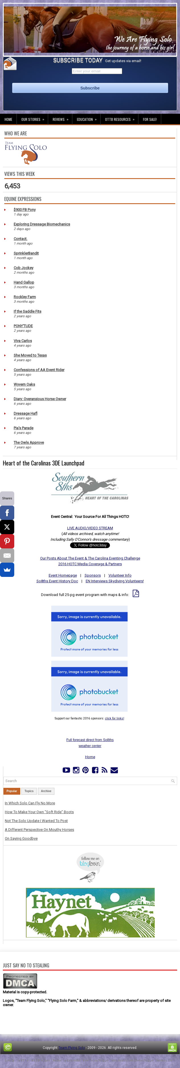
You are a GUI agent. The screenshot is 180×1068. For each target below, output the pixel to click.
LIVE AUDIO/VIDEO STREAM (90, 528)
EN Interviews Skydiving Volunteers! (115, 581)
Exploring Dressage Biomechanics (42, 224)
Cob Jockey (23, 268)
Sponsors (93, 575)
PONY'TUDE (23, 326)
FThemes (28, 1060)
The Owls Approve (29, 442)
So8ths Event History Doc (57, 581)
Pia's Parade (23, 428)
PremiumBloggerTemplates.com (108, 1060)
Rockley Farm (25, 297)
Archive (46, 791)
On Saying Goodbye (21, 838)
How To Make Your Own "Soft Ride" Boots (39, 812)
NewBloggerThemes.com (155, 1060)
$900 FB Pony (25, 210)
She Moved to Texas (30, 355)
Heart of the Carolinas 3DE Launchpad (43, 463)
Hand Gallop (24, 282)
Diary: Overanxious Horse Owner (40, 399)
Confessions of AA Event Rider (39, 370)
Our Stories (34, 118)
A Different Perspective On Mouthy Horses (39, 829)
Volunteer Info (120, 575)
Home (8, 119)
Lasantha (73, 1060)
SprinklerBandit (26, 253)
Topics (28, 791)
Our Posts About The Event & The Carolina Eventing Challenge (90, 558)
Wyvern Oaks (24, 384)
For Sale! (150, 119)
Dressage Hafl (25, 413)
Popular (12, 791)
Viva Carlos (23, 341)
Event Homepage (63, 575)
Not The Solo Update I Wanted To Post (36, 821)
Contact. (20, 239)
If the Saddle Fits (27, 311)
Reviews (62, 118)
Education (88, 118)
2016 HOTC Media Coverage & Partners (90, 564)
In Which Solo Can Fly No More (30, 803)
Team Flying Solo (71, 1048)
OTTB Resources (121, 118)
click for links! (114, 718)
